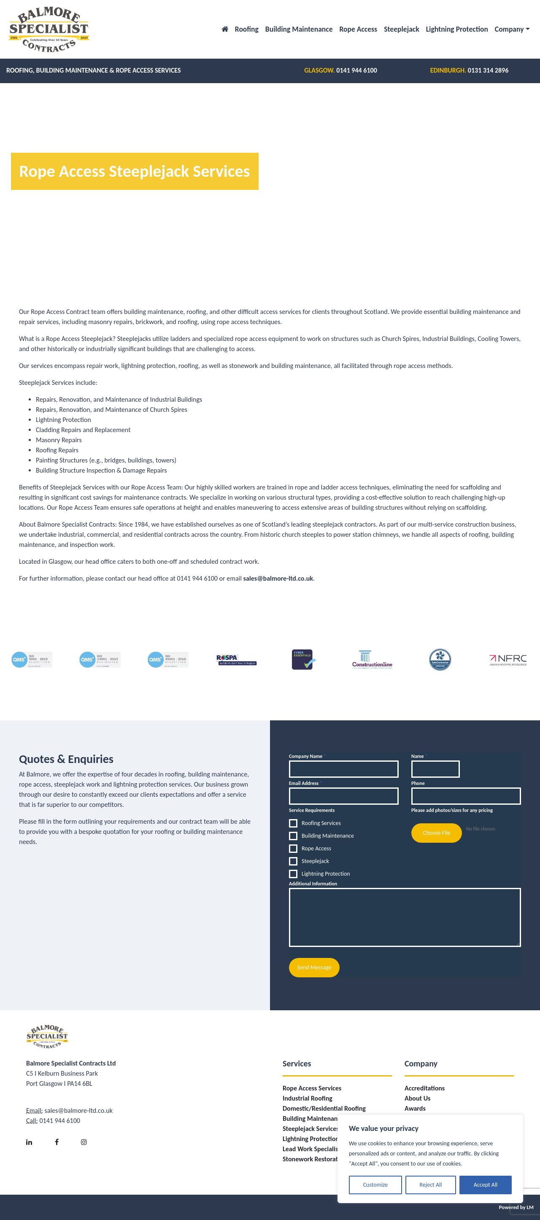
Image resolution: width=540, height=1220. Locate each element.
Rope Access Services (312, 1088)
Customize (375, 1184)
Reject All (431, 1184)
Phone (418, 783)
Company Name (307, 756)
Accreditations (425, 1088)
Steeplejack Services (311, 1129)
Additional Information (313, 884)
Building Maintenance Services (325, 1119)
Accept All (486, 1184)
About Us (417, 1098)
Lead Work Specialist (311, 1149)
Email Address (305, 783)
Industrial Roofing (307, 1098)
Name (419, 756)
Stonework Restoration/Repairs (326, 1159)
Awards (415, 1108)
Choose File (436, 832)
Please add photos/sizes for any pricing (452, 810)
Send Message (314, 967)
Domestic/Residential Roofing (324, 1108)
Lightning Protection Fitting (320, 1139)
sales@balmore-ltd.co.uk (278, 578)
